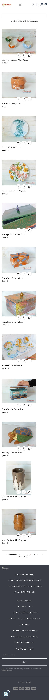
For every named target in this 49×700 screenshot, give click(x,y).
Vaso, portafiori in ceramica (14, 496)
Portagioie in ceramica (12, 409)
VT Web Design (24, 682)
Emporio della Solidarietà (24, 636)
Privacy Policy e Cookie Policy (24, 619)
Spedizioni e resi (25, 607)
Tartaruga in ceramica (12, 453)
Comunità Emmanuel (25, 642)
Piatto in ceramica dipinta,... (15, 191)
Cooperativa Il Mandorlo (24, 630)
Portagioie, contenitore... (13, 234)
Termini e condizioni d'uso (24, 613)
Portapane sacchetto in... (13, 103)
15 (42, 555)
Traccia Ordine (24, 601)
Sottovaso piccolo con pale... (15, 60)
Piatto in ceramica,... (11, 147)
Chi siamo (24, 624)
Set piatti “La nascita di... (13, 365)
